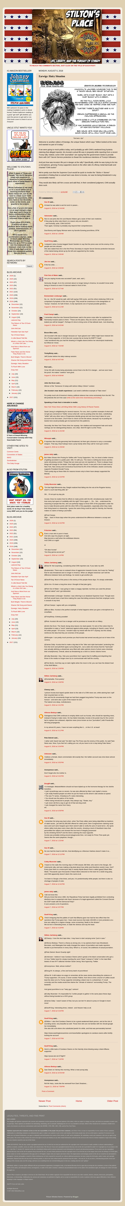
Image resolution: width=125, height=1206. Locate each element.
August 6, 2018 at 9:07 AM (53, 359)
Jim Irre (47, 262)
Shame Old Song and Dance (21, 360)
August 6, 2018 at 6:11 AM (53, 307)
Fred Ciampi (49, 314)
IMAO (9, 457)
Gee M (46, 202)
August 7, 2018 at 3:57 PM (54, 907)
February (15, 390)
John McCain (16, 328)
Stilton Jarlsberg (50, 563)
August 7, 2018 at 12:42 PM (54, 884)
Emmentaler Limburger (53, 296)
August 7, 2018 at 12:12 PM (54, 854)
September (15, 314)
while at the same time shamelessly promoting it (84, 398)
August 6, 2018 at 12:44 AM (54, 208)
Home (79, 1101)
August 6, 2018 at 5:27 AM (53, 288)
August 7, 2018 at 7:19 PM (54, 1059)
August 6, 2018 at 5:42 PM (54, 776)
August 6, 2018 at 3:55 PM (54, 762)
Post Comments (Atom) (57, 1106)
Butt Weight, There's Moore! (21, 357)
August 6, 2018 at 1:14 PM (54, 555)
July (13, 374)
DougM (47, 783)
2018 (12, 301)
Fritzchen (48, 530)
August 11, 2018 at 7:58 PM (54, 1086)
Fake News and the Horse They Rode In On (20, 353)
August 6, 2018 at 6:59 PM (54, 811)
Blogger (75, 1197)
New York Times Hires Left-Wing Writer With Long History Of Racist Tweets (71, 407)
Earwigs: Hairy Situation (20, 363)
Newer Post (45, 1101)
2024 (12, 282)
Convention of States (14, 454)
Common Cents (12, 452)
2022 (12, 288)
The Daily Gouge (13, 463)
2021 (12, 292)
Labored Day (16, 320)
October (14, 311)
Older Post (112, 1101)
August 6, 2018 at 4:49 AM (53, 268)
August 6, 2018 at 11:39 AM (54, 447)
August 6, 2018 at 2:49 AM (53, 254)
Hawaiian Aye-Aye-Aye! (19, 332)
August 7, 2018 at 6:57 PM (54, 1038)
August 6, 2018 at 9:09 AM (53, 375)
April (13, 384)
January (14, 393)
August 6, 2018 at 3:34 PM (54, 746)
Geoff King (48, 241)
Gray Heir (14, 370)
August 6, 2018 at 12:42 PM (54, 523)
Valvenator (48, 216)
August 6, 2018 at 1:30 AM (53, 234)
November (15, 307)
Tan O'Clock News (18, 335)
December (15, 304)
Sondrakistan (12, 460)
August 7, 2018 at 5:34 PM (54, 1011)
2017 (12, 397)
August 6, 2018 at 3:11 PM (54, 730)
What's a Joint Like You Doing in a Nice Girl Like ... (22, 342)
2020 (12, 295)
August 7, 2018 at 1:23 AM (53, 840)
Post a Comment (48, 1091)
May (13, 380)
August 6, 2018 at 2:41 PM (54, 705)
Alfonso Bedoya (50, 712)
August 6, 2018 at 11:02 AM (54, 431)
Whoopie (47, 438)
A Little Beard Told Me (19, 338)
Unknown (48, 754)
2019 (12, 298)
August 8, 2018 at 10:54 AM (54, 1073)
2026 (12, 276)
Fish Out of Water (51, 275)
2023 (12, 285)
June (13, 377)
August (14, 317)
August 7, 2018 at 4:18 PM (54, 928)
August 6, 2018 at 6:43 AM (53, 325)
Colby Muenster (50, 484)
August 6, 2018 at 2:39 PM (54, 668)
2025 (12, 279)
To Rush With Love (18, 367)
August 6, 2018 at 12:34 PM (54, 477)
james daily (48, 454)
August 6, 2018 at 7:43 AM (53, 346)
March (13, 387)
